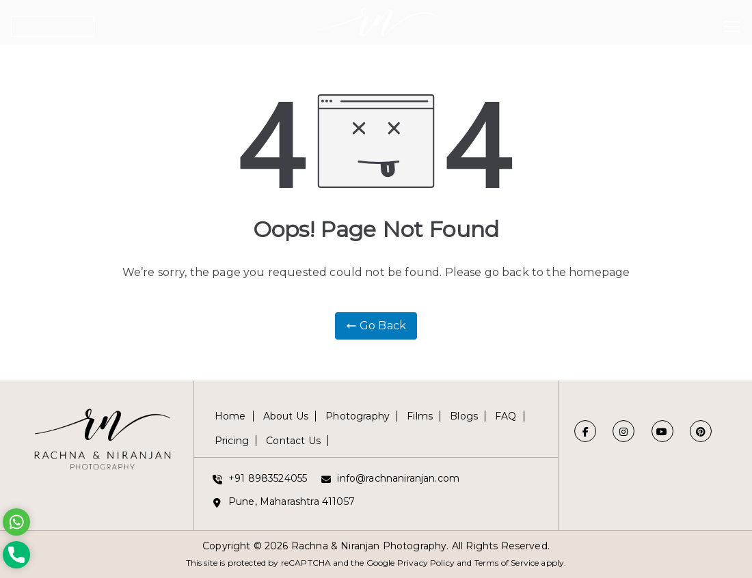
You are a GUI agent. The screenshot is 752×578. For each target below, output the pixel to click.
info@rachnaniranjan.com (398, 478)
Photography (357, 416)
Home (230, 416)
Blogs (464, 416)
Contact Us (293, 440)
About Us (285, 416)
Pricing (232, 440)
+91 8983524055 (267, 478)
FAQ (505, 416)
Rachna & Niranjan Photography (369, 546)
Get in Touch (52, 26)
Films (420, 416)
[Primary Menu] (731, 24)
